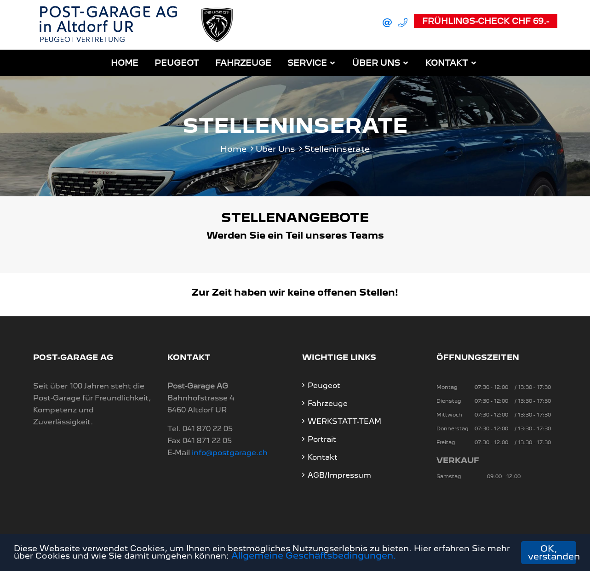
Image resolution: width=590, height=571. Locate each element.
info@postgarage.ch (230, 451)
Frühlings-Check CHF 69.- (485, 20)
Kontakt (446, 62)
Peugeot (177, 62)
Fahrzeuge (243, 62)
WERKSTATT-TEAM (344, 420)
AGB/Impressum (339, 473)
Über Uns (376, 62)
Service (307, 62)
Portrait (322, 438)
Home (124, 62)
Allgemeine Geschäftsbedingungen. (373, 557)
